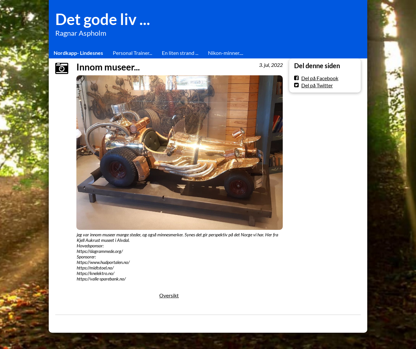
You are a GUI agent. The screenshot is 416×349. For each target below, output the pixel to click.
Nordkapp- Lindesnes (78, 53)
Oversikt (169, 295)
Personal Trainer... (132, 53)
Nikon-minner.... (225, 53)
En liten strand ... (180, 53)
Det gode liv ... (102, 19)
